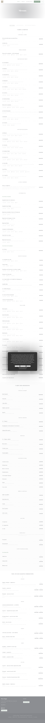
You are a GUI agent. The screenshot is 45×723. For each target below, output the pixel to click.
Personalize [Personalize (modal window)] (28, 366)
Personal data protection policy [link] (22, 367)
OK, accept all (17, 366)
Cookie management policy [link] (22, 368)
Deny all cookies (23, 366)
